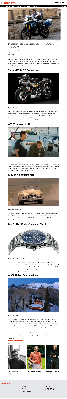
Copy (46, 335)
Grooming (8, 6)
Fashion (2, 6)
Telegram (36, 335)
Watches (19, 6)
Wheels (28, 6)
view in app (63, 6)
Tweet (25, 335)
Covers (23, 6)
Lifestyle (13, 6)
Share (20, 335)
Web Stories (34, 6)
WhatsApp (30, 335)
